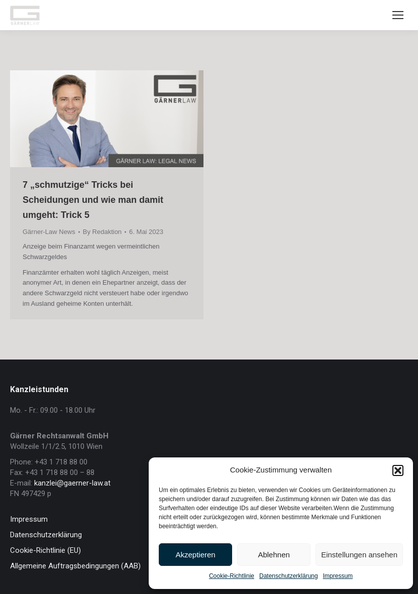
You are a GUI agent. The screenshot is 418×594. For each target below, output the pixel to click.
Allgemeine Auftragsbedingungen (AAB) (75, 565)
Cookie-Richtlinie (231, 575)
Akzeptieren (195, 554)
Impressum (338, 575)
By (102, 231)
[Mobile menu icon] (398, 15)
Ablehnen (273, 554)
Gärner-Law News (49, 231)
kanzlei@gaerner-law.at (72, 483)
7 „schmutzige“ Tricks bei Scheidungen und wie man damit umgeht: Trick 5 (93, 200)
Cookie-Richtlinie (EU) (45, 550)
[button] (398, 470)
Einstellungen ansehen (359, 554)
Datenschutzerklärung (288, 575)
